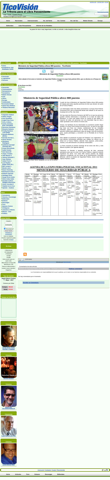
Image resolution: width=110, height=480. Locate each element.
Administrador (67, 262)
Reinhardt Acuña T (8, 171)
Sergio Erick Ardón (8, 177)
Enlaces (5, 200)
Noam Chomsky (7, 170)
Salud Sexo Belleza (8, 105)
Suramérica (6, 93)
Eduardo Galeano (8, 129)
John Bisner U (7, 155)
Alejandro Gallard (8, 115)
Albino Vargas (6, 116)
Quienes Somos (7, 206)
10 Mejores (5, 208)
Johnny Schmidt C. (8, 157)
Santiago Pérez (7, 175)
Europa (4, 100)
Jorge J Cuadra (7, 154)
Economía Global (8, 104)
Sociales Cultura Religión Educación (8, 181)
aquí (12, 239)
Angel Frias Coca (8, 120)
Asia (3, 96)
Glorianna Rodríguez (5, 142)
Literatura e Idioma (8, 210)
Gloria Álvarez (7, 139)
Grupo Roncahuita (8, 148)
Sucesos (5, 80)
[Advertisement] (26, 46)
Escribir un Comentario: (31, 282)
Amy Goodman (7, 118)
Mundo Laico (6, 168)
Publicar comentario (75, 269)
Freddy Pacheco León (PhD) (7, 131)
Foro (3, 204)
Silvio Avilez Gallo (8, 179)
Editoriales (5, 199)
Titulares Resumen (8, 107)
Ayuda (106, 2)
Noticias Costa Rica (37, 63)
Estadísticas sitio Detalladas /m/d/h (7, 68)
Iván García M (6, 152)
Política (4, 213)
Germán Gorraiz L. (8, 138)
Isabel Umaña (6, 150)
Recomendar (61, 470)
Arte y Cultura (6, 122)
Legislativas (6, 78)
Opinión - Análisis (8, 188)
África (4, 98)
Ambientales (6, 102)
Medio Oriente (7, 95)
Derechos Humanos (8, 127)
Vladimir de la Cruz (8, 186)
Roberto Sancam (7, 173)
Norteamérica (6, 91)
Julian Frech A (7, 161)
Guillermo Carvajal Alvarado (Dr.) (8, 145)
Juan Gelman (6, 159)
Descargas (5, 202)
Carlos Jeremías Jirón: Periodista (7, 124)
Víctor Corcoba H (8, 184)
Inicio (4, 66)
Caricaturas (6, 195)
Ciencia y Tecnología (9, 197)
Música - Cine (6, 211)
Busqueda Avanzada (103, 12)
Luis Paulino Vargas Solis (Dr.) (7, 163)
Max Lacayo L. (7, 166)
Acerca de (93, 2)
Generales (5, 76)
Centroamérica (7, 89)
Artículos (26, 63)
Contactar (100, 2)
